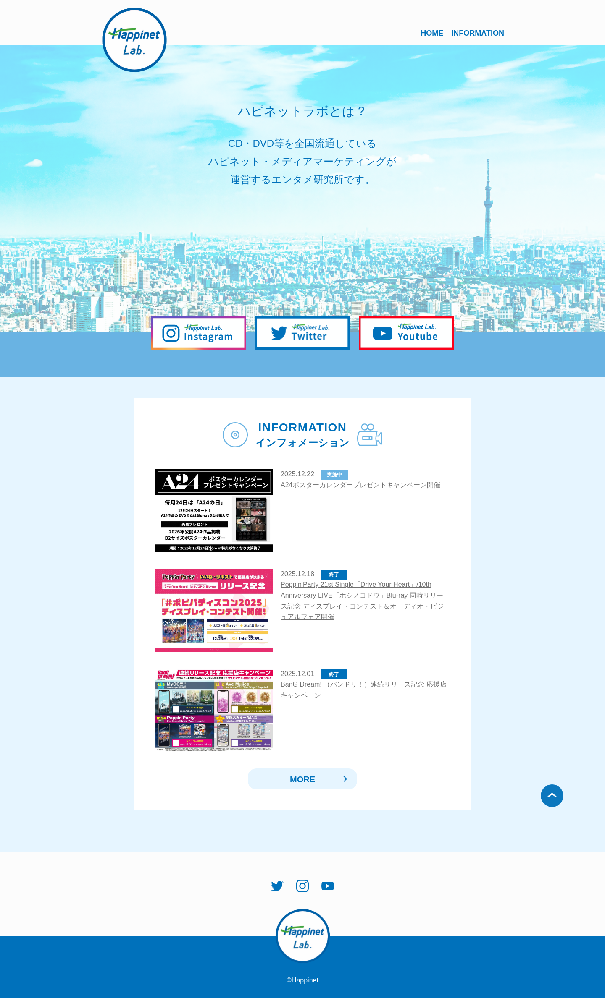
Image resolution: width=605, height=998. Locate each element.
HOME (432, 33)
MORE (302, 779)
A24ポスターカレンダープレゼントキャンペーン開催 (360, 485)
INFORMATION (477, 33)
